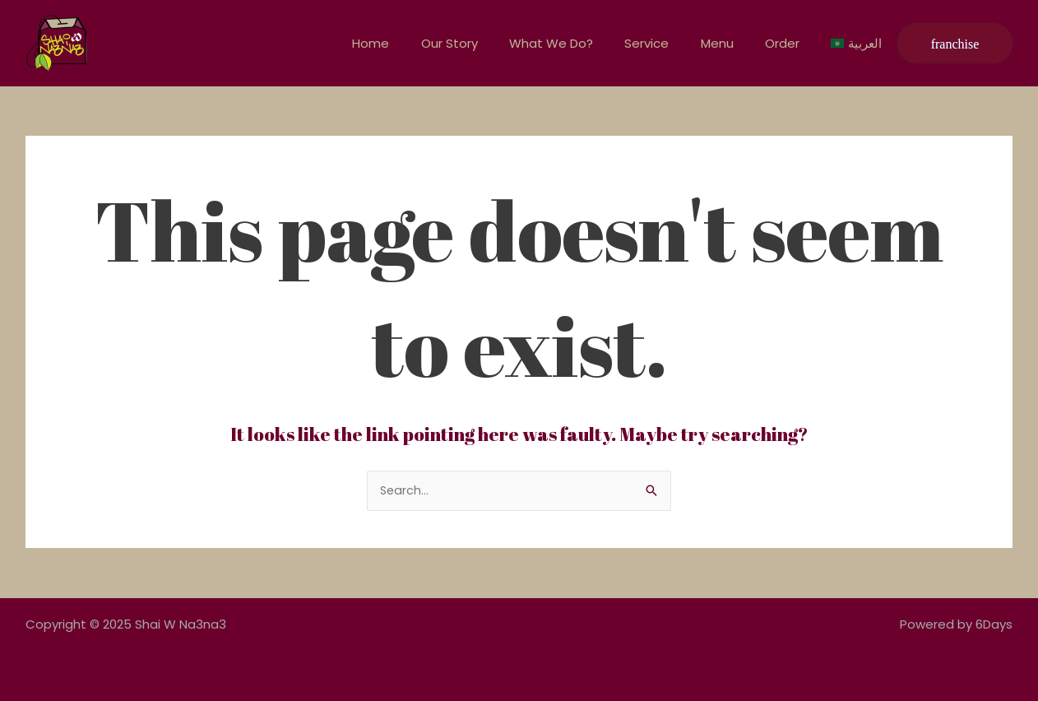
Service (671, 43)
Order (793, 43)
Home (415, 43)
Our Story (487, 43)
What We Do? (582, 43)
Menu (734, 43)
